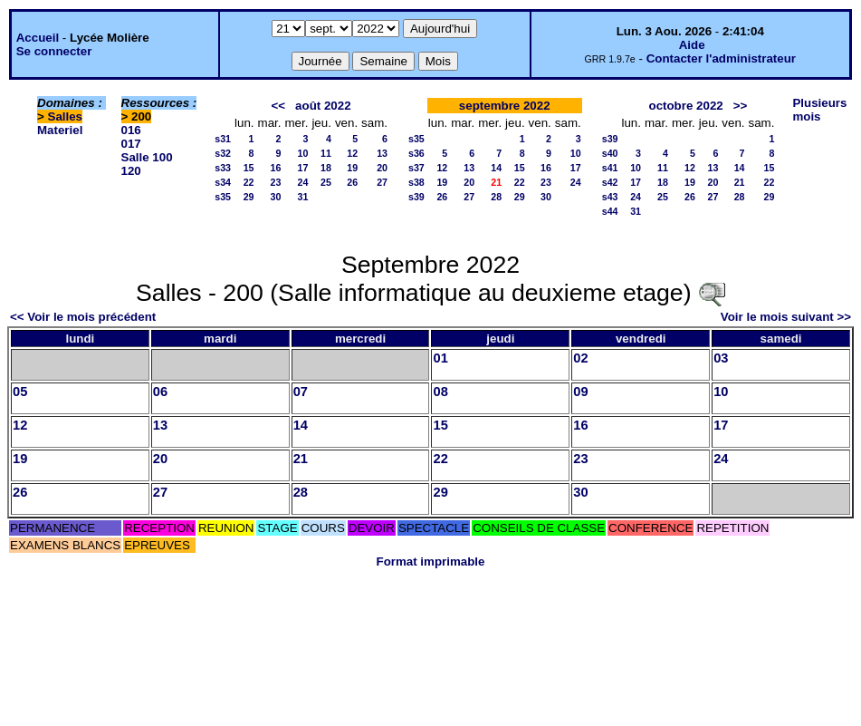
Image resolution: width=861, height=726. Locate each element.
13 (382, 153)
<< (278, 105)
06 (160, 391)
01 (440, 358)
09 (580, 391)
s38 (416, 182)
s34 (223, 182)
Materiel (59, 130)
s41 (610, 167)
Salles (65, 116)
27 (382, 182)
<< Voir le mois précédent (83, 317)
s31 (223, 138)
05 (20, 391)
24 (303, 182)
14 (496, 167)
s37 (416, 167)
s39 (416, 196)
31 (303, 196)
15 (249, 167)
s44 (610, 211)
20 (382, 167)
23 (276, 182)
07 (300, 391)
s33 (223, 167)
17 (303, 167)
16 (276, 167)
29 (249, 196)
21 (739, 182)
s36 (416, 153)
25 (325, 182)
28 (496, 196)
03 (720, 358)
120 (131, 171)
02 (580, 358)
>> (740, 105)
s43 (610, 196)
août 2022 (323, 105)
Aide (692, 45)
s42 (610, 182)
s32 (223, 153)
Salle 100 (147, 157)
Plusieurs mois (819, 109)
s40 (610, 153)
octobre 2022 (685, 105)
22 (249, 182)
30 (276, 196)
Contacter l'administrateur (721, 58)
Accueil (37, 37)
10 (303, 153)
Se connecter (54, 51)
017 (131, 143)
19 (352, 167)
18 (325, 167)
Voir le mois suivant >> (786, 317)
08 (440, 391)
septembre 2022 (504, 105)
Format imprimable (431, 561)
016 (131, 130)
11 (325, 153)
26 (352, 182)
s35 (223, 196)
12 (352, 153)
